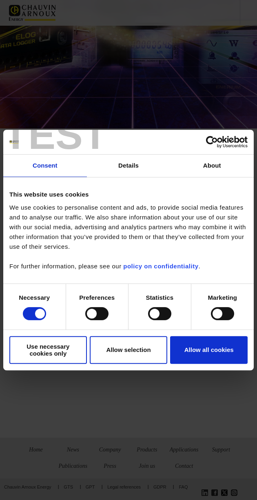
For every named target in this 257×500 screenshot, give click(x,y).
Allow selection (128, 349)
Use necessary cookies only (48, 350)
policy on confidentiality (160, 266)
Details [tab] (128, 165)
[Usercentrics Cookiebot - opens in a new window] (212, 142)
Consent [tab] (45, 165)
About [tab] (212, 165)
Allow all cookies (209, 349)
